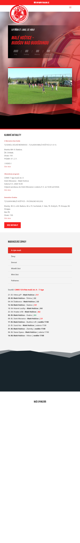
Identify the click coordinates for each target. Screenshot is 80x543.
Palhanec (15, 280)
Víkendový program (11, 174)
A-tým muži (16, 250)
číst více (7, 166)
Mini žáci (15, 274)
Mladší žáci (16, 268)
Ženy (13, 256)
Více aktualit (12, 225)
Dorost (14, 262)
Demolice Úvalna (10, 197)
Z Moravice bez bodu (12, 141)
